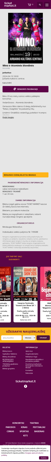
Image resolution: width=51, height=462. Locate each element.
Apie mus (29, 351)
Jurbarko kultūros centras (14, 78)
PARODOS (10, 427)
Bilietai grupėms (9, 368)
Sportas (24, 431)
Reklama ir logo (31, 356)
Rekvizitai (29, 373)
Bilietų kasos (7, 351)
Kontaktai (29, 370)
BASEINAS (39, 431)
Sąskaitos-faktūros (10, 354)
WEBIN (43, 443)
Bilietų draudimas (9, 356)
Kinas (24, 427)
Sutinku (44, 458)
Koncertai (6, 68)
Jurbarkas (7, 72)
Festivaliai (39, 427)
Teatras (34, 423)
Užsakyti (43, 338)
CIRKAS (10, 431)
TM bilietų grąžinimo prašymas (10, 365)
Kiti (25, 435)
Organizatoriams (32, 354)
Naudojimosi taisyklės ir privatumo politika (34, 360)
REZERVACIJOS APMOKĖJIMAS (8, 360)
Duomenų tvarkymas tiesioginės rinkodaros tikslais (34, 366)
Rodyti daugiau (8, 117)
